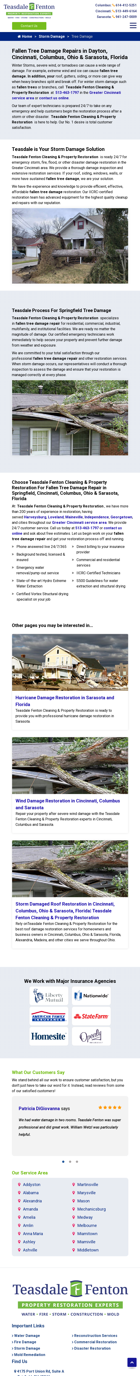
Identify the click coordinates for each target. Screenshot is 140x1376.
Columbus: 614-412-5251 (116, 5)
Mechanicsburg (91, 1209)
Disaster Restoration (92, 1348)
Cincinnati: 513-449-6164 (116, 11)
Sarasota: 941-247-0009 (117, 17)
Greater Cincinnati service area (79, 522)
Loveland (56, 517)
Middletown (88, 1250)
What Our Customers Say (38, 1072)
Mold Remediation (29, 1355)
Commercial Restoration (95, 1342)
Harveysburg (35, 517)
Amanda (30, 1209)
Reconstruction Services (95, 1336)
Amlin (28, 1225)
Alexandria (32, 1201)
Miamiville (86, 1241)
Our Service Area (30, 1173)
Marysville (86, 1192)
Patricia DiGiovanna (39, 1108)
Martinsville (87, 1184)
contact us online (54, 98)
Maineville (74, 517)
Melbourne (87, 1225)
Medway (85, 1217)
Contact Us (29, 26)
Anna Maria (33, 1233)
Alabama (31, 1192)
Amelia (29, 1217)
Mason (83, 1201)
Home (25, 36)
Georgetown (121, 517)
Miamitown (87, 1233)
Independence (97, 517)
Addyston (31, 1184)
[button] (63, 1162)
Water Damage (27, 1336)
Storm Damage (52, 36)
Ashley (29, 1241)
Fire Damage (25, 1342)
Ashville (30, 1250)
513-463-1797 (67, 92)
